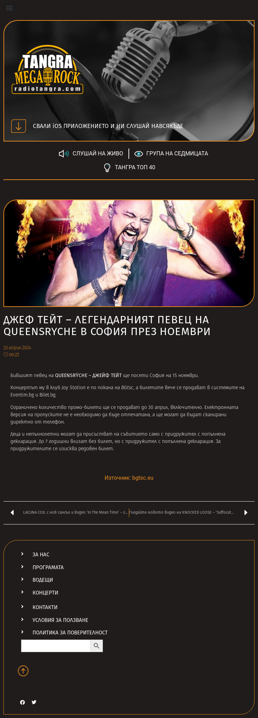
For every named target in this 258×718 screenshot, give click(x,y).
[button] (9, 7)
